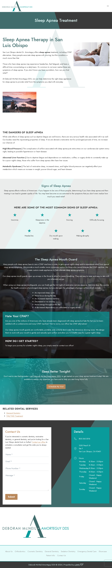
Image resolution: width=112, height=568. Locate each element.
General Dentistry (13, 413)
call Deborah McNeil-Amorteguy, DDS (45, 376)
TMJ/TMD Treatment (14, 416)
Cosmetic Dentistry (35, 551)
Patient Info (50, 555)
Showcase (103, 551)
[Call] (89, 438)
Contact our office (38, 442)
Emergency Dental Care (87, 551)
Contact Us (61, 555)
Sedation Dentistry (68, 551)
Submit (11, 496)
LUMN (79, 564)
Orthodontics (20, 551)
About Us (9, 551)
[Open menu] (108, 6)
